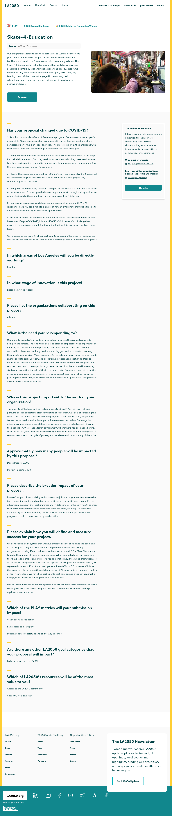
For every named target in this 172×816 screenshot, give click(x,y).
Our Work (40, 5)
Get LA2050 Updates (128, 781)
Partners (41, 760)
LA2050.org (15, 795)
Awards (53, 5)
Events (73, 760)
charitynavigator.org (136, 178)
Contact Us (10, 773)
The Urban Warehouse (26, 46)
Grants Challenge (109, 5)
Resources (42, 754)
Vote (39, 747)
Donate (22, 97)
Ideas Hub (130, 5)
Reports (8, 760)
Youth (65, 5)
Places (73, 754)
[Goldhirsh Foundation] (15, 808)
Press (7, 767)
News (160, 5)
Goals (7, 747)
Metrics (8, 754)
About (27, 5)
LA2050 (12, 5)
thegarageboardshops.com (139, 164)
